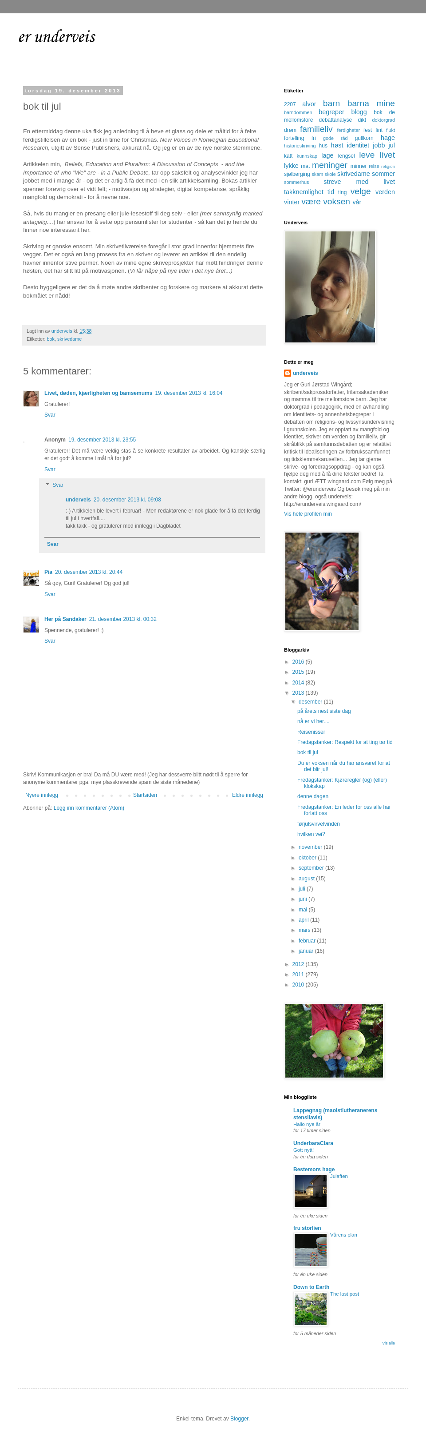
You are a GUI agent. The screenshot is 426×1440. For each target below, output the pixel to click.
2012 (299, 964)
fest (367, 130)
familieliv (316, 129)
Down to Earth (311, 1287)
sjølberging (297, 174)
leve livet (377, 154)
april (304, 920)
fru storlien (307, 1228)
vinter (292, 202)
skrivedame (69, 339)
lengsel (346, 156)
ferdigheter (348, 130)
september (312, 868)
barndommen (298, 112)
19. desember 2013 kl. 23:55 (102, 440)
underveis (78, 500)
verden (385, 191)
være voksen (325, 201)
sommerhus (296, 182)
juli (303, 889)
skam (317, 174)
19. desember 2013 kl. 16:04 (188, 393)
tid (330, 191)
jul (392, 145)
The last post (344, 1294)
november (311, 847)
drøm (290, 130)
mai (304, 910)
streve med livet (359, 181)
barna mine (371, 103)
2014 (299, 683)
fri (314, 138)
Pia (48, 572)
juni (303, 899)
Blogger (239, 1419)
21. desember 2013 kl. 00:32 (123, 619)
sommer (383, 173)
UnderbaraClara (313, 1143)
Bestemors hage (314, 1169)
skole (330, 174)
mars (305, 930)
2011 (299, 974)
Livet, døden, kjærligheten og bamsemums (98, 393)
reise (374, 166)
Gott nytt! (303, 1150)
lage (327, 155)
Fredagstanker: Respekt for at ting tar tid (345, 742)
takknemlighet (303, 191)
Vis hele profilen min (308, 514)
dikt (362, 120)
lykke (291, 165)
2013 (299, 693)
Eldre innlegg (247, 795)
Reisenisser (311, 732)
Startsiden (145, 795)
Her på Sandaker (65, 619)
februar (308, 941)
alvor (309, 103)
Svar (49, 415)
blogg (359, 111)
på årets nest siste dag (324, 711)
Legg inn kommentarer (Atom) (89, 808)
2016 (299, 662)
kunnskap (307, 156)
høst (337, 145)
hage (388, 137)
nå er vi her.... (313, 721)
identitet (358, 145)
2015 (299, 672)
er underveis (56, 37)
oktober (308, 858)
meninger (329, 165)
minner (359, 166)
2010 (299, 985)
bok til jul (307, 752)
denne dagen (312, 796)
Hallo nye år (306, 1124)
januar (307, 951)
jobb (379, 145)
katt (288, 156)
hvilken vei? (311, 834)
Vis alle (388, 1343)
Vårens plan (343, 1234)
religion (388, 166)
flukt (390, 130)
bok (51, 339)
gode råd (335, 138)
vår (356, 202)
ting (342, 192)
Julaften (339, 1176)
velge (361, 191)
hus (323, 146)
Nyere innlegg (41, 795)
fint (379, 130)
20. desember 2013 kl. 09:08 (127, 500)
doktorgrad (383, 120)
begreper (331, 111)
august (307, 878)
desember (311, 702)
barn (331, 103)
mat (305, 166)
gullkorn (364, 138)
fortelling (294, 138)
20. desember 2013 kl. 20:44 (88, 572)
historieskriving (300, 145)
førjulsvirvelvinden (318, 824)
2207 (290, 104)
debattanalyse (335, 120)
